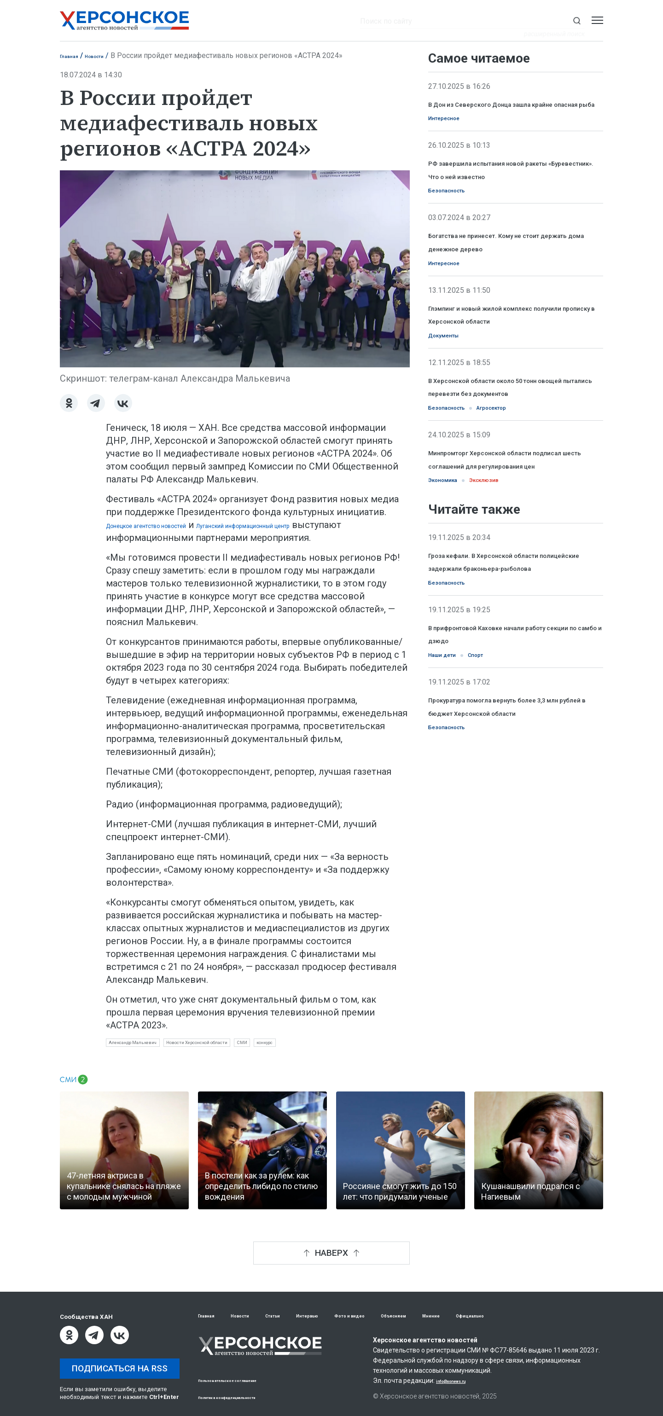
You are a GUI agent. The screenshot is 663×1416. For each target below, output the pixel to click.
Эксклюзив (507, 582)
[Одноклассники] (69, 403)
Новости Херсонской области (252, 1045)
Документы (452, 403)
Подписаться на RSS (120, 1368)
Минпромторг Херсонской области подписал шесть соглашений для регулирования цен (511, 551)
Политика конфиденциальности (247, 1396)
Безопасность (456, 224)
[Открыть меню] (597, 20)
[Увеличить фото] (235, 267)
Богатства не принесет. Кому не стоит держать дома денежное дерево (510, 283)
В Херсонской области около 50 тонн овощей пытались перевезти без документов (510, 462)
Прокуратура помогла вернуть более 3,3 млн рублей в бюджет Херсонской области (504, 837)
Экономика (450, 582)
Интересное (452, 134)
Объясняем (461, 1316)
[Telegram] (96, 403)
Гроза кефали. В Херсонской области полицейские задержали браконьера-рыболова (508, 671)
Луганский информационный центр (330, 524)
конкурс (359, 1045)
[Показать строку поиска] (577, 20)
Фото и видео (401, 1316)
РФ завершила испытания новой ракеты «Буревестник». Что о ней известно (508, 193)
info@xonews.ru (460, 1381)
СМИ (323, 1045)
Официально (561, 1316)
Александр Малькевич (149, 1045)
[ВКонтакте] (123, 403)
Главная (74, 55)
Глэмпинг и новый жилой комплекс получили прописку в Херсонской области (513, 372)
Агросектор (521, 492)
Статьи (298, 1316)
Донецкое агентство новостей (173, 524)
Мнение (510, 1316)
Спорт (497, 778)
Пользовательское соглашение (247, 1379)
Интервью (344, 1316)
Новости (109, 55)
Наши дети (450, 778)
